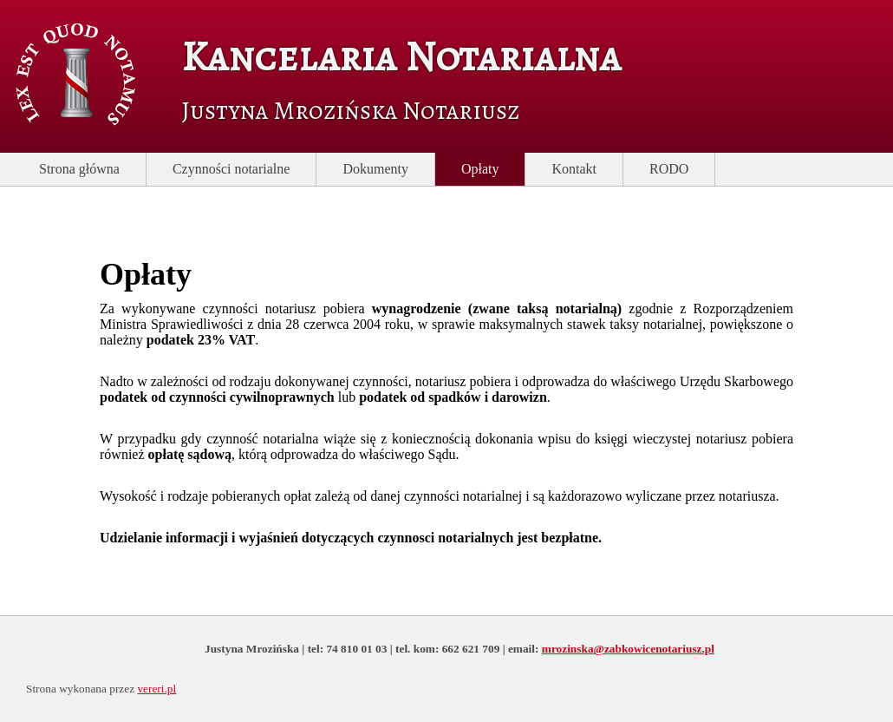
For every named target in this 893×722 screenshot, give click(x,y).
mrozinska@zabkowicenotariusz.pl (628, 648)
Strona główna (79, 168)
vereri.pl (156, 688)
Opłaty (480, 168)
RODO (668, 168)
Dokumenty (375, 168)
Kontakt (573, 168)
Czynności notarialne (231, 168)
